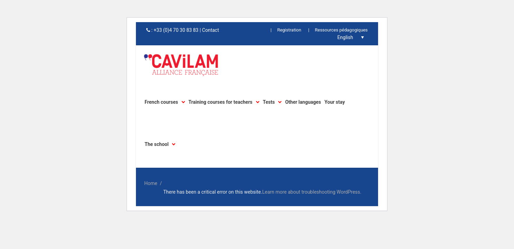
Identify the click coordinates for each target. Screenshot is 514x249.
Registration (289, 30)
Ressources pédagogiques (341, 30)
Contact (210, 30)
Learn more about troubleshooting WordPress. (311, 192)
